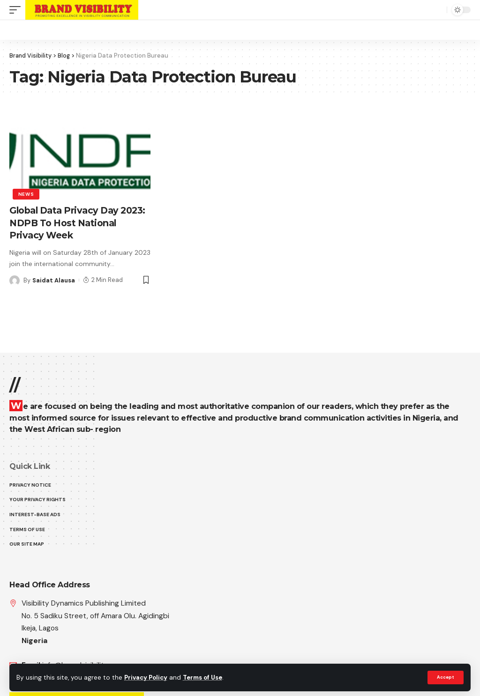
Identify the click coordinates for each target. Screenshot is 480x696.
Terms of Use (207, 677)
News (26, 194)
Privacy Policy (147, 677)
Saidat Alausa (53, 279)
